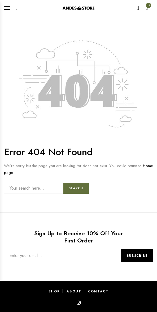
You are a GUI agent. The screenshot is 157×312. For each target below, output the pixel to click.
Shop (54, 291)
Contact (98, 291)
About (74, 291)
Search (76, 188)
